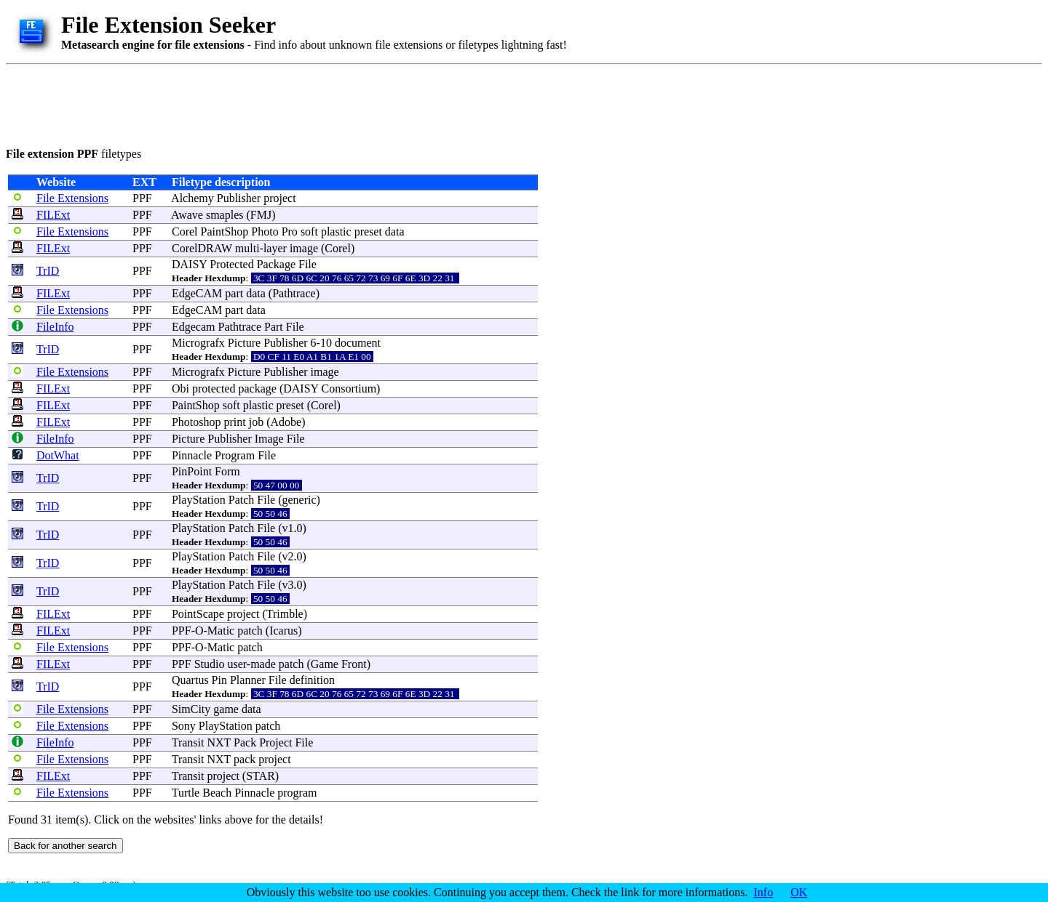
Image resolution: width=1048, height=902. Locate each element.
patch (250, 630)
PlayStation (199, 500)
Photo (264, 231)
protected (214, 388)
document (358, 343)
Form (227, 471)
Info (764, 892)
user (236, 664)
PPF (142, 198)
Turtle (186, 792)
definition (312, 680)
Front (354, 664)
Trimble (284, 614)
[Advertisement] (271, 103)
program (297, 792)
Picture (244, 343)
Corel (185, 231)
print (235, 422)
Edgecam (193, 327)
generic (299, 500)
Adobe (286, 422)
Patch (242, 500)
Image (269, 438)
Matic (220, 630)
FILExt (53, 215)
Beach (216, 792)
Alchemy (192, 198)
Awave (187, 215)
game (226, 709)
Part (273, 327)
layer (275, 248)
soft (309, 231)
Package (276, 264)
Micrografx (198, 343)
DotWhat (57, 455)
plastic (336, 231)
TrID (47, 271)
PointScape (198, 614)
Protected (231, 264)
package (257, 388)
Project (275, 742)
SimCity (191, 709)
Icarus (283, 630)
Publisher (239, 198)
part (234, 293)
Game (324, 664)
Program (235, 455)
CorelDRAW (202, 248)
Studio (209, 664)
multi (247, 248)
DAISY (189, 264)
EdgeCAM (197, 293)
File (307, 264)
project (279, 198)
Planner (248, 680)
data (395, 231)
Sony (184, 726)
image (304, 248)
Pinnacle (192, 455)
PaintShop (225, 231)
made (263, 664)
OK (798, 892)
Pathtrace (294, 293)
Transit (188, 742)
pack (244, 759)
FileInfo (55, 327)
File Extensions (72, 198)
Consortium (349, 388)
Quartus (190, 680)
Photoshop (196, 422)
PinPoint (192, 471)
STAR (260, 776)
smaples (225, 215)
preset (368, 231)
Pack (245, 742)
